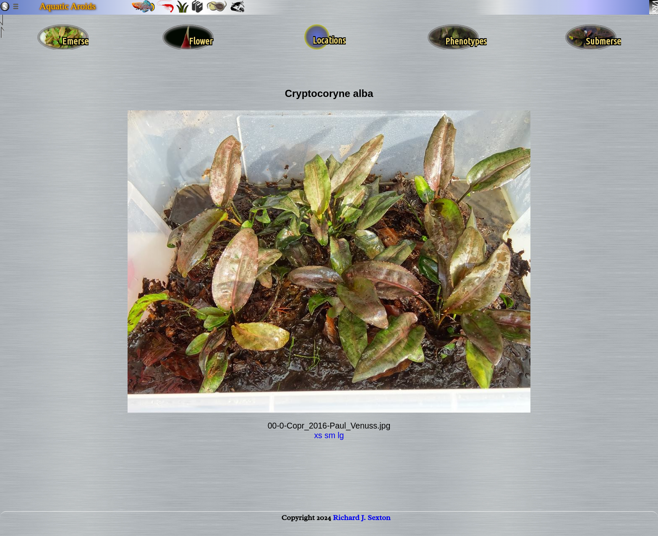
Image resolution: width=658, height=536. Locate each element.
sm (329, 435)
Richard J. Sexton (361, 526)
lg (340, 435)
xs (318, 435)
